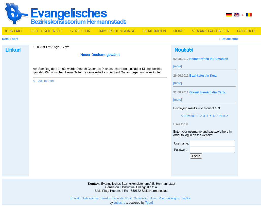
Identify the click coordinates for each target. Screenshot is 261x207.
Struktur (105, 198)
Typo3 (149, 202)
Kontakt (75, 198)
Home (153, 198)
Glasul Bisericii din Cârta (207, 92)
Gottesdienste (90, 198)
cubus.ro (119, 202)
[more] (177, 66)
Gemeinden (141, 198)
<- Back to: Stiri (43, 81)
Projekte (186, 198)
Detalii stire (229, 39)
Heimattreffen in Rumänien (208, 59)
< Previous (188, 116)
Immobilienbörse (122, 198)
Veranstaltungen (169, 198)
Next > (223, 116)
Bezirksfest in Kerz (203, 75)
